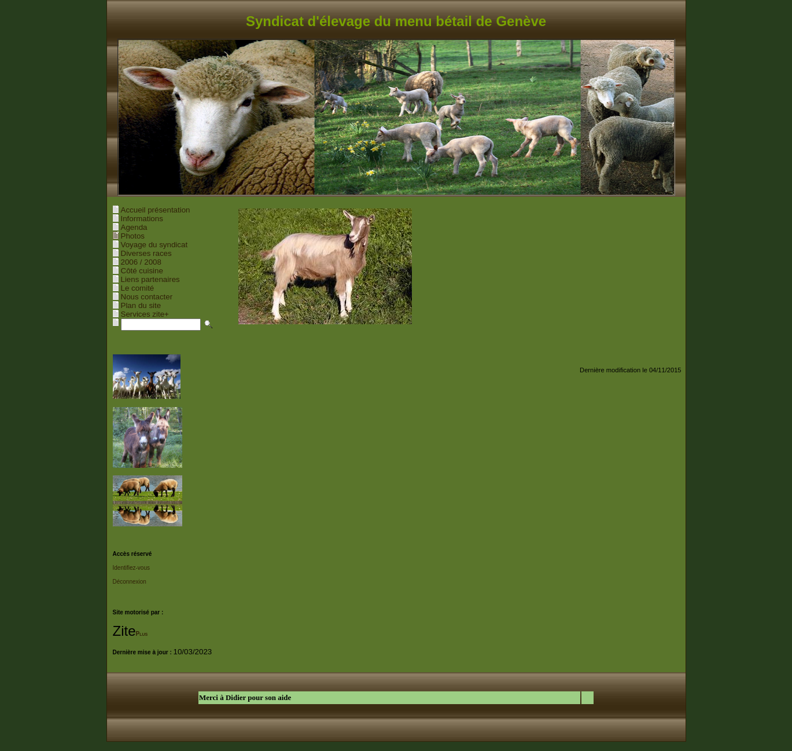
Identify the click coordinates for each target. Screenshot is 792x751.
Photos (133, 236)
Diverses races (146, 253)
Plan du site (141, 305)
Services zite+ (145, 314)
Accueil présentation (155, 210)
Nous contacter (147, 296)
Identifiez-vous (131, 568)
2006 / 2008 (141, 262)
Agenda (134, 227)
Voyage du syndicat (154, 244)
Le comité (137, 288)
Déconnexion (129, 581)
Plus (142, 634)
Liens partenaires (150, 279)
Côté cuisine (142, 270)
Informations (142, 218)
